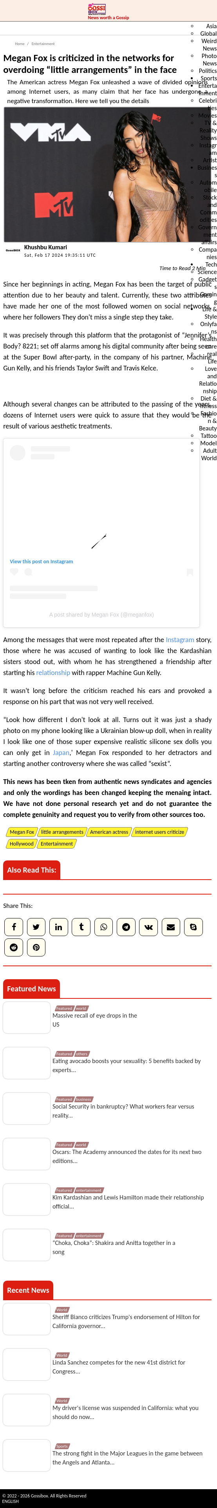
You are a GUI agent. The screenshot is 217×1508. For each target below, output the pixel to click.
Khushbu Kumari (45, 247)
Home (19, 43)
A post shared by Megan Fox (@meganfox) (101, 615)
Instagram (62, 561)
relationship (53, 672)
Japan (61, 752)
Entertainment (42, 43)
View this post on (30, 561)
